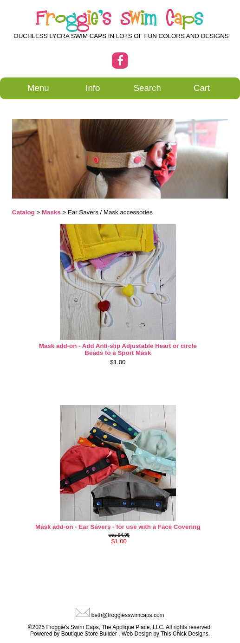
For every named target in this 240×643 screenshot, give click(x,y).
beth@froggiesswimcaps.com (127, 615)
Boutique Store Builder (89, 633)
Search (147, 88)
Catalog (23, 212)
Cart (202, 88)
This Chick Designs (184, 633)
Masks (51, 212)
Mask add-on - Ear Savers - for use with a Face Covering (118, 526)
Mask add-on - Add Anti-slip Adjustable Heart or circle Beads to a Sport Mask (118, 349)
